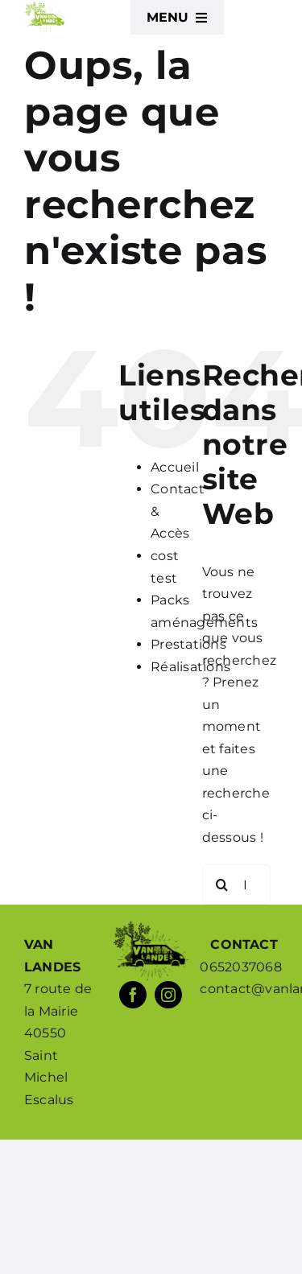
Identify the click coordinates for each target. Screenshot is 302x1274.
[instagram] (168, 994)
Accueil (175, 467)
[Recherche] (222, 884)
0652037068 (240, 967)
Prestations (188, 644)
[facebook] (133, 994)
